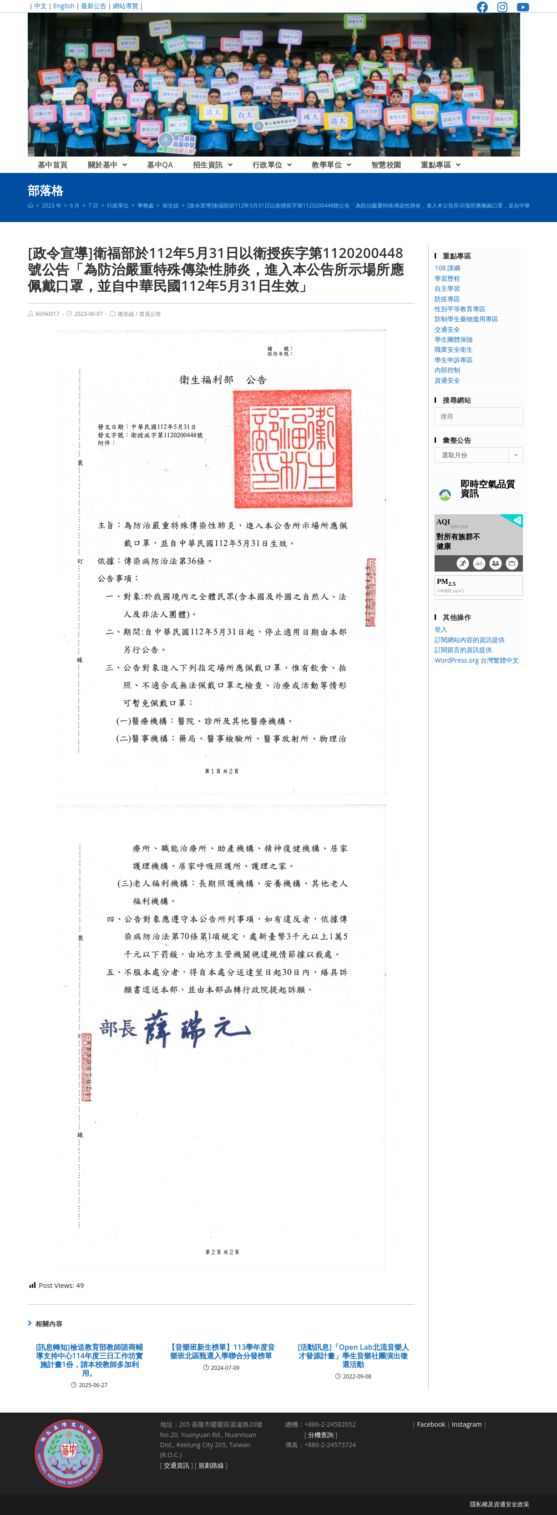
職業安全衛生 (454, 349)
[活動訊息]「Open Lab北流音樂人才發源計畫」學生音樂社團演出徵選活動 (353, 1356)
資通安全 (447, 380)
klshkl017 (47, 314)
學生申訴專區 (454, 359)
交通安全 (447, 329)
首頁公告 (150, 314)
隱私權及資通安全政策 (499, 1504)
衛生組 (126, 314)
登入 (441, 629)
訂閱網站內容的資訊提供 (470, 639)
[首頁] (30, 205)
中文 (40, 5)
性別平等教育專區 (460, 308)
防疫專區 (447, 298)
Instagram (467, 1424)
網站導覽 (125, 5)
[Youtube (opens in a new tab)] (520, 7)
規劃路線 (211, 1465)
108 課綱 (447, 267)
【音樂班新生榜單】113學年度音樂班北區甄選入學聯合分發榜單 (221, 1351)
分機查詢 (321, 1434)
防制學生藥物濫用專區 (466, 318)
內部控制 (447, 369)
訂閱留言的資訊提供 (463, 649)
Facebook (431, 1424)
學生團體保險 (454, 339)
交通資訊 (176, 1465)
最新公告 (93, 5)
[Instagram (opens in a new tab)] (502, 7)
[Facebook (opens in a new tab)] (482, 7)
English (63, 5)
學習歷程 (447, 278)
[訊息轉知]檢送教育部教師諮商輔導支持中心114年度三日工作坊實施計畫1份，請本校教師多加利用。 (89, 1360)
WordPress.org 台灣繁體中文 (476, 660)
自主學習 (447, 288)
